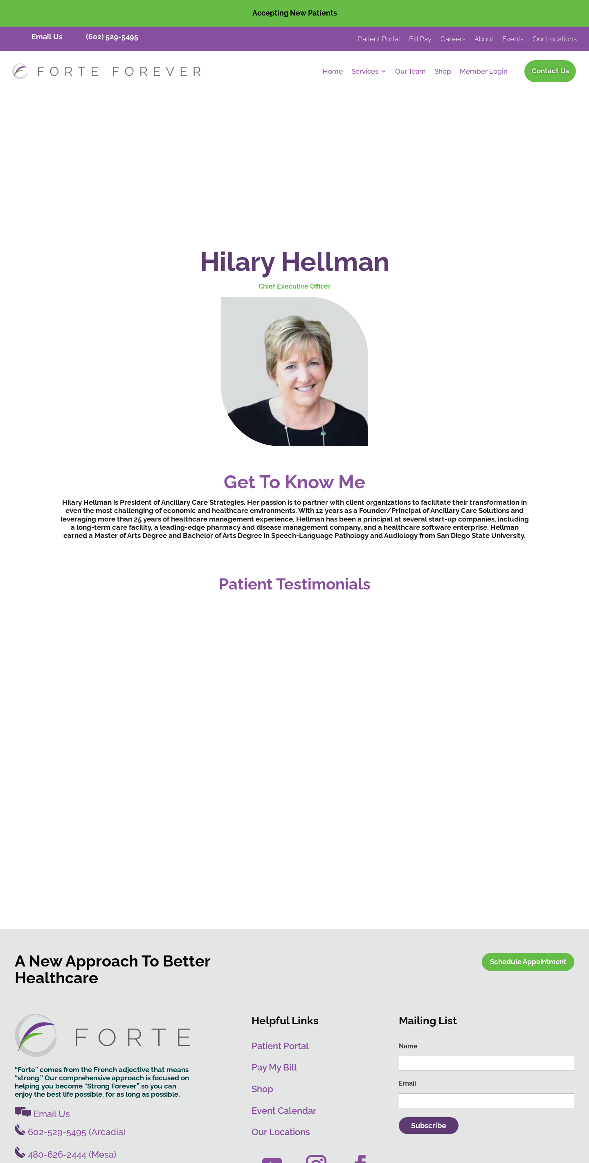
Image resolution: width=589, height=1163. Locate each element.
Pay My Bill (274, 938)
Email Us (47, 36)
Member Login (484, 71)
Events (513, 39)
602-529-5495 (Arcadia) (70, 1002)
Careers (453, 39)
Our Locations (555, 39)
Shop (442, 71)
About (483, 39)
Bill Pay (420, 39)
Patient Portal (379, 39)
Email (407, 954)
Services (364, 71)
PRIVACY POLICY (528, 1094)
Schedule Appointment (528, 832)
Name (408, 916)
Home (333, 71)
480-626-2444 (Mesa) (65, 1025)
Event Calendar (284, 981)
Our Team (410, 71)
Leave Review (338, 1146)
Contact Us (550, 71)
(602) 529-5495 (112, 36)
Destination (298, 1094)
